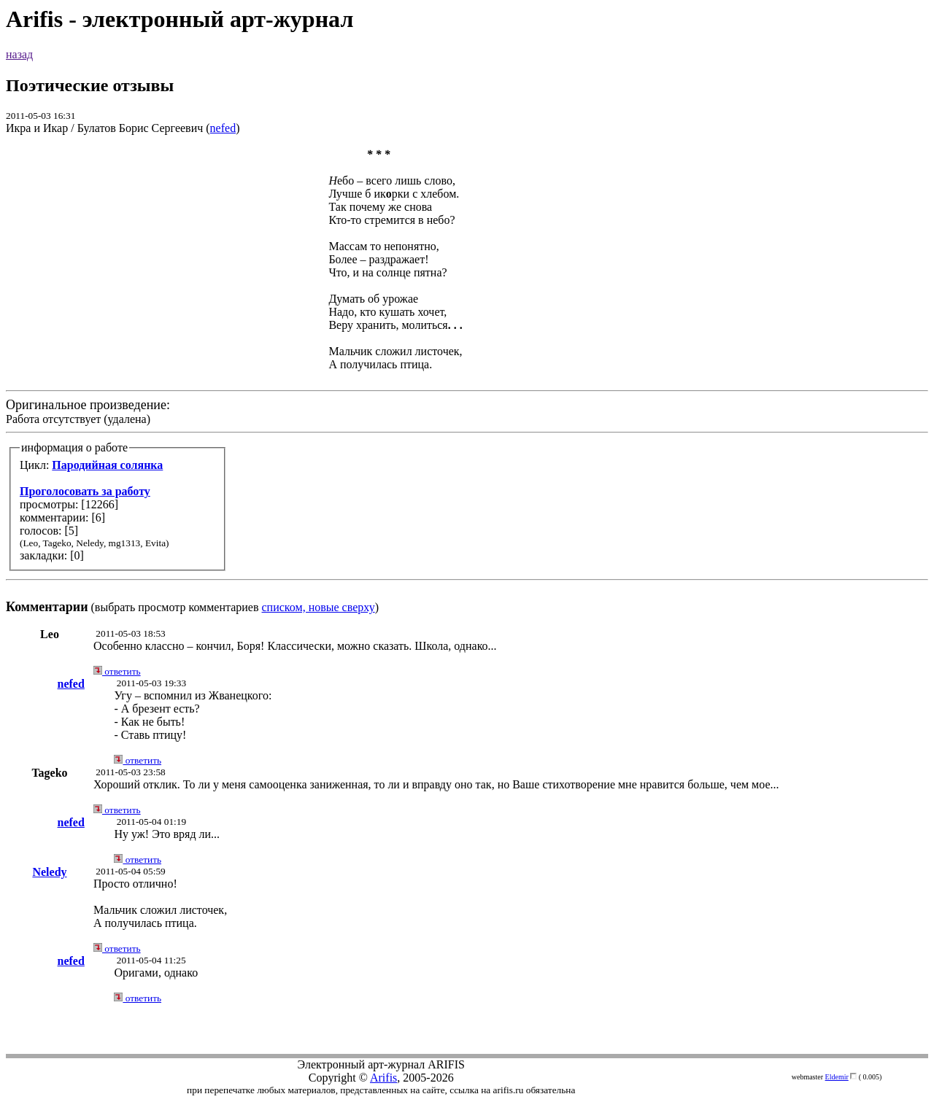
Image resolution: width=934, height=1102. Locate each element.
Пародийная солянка (107, 465)
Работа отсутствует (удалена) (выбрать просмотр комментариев (467, 380)
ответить (117, 671)
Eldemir (837, 1077)
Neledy (49, 872)
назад (19, 54)
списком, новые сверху (318, 607)
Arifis (383, 1077)
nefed (223, 128)
